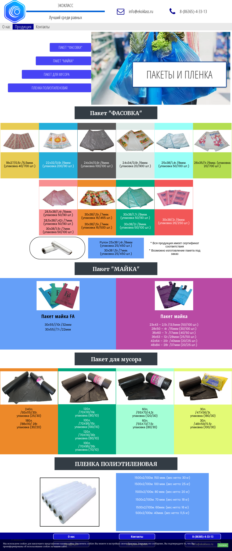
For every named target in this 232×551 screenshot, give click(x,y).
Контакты (43, 27)
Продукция (23, 27)
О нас (6, 27)
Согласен (223, 545)
